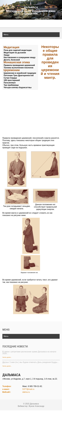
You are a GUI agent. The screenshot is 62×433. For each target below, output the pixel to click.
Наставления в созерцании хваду (19, 57)
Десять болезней (12, 60)
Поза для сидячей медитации (18, 50)
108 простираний (12, 80)
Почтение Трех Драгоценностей (19, 75)
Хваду (6, 55)
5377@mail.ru (28, 389)
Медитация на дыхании (15, 53)
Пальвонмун (10, 83)
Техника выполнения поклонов (18, 68)
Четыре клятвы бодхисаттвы (18, 87)
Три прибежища (11, 85)
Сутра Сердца (10, 78)
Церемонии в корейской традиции (20, 73)
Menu (6, 35)
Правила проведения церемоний (19, 65)
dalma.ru (26, 392)
